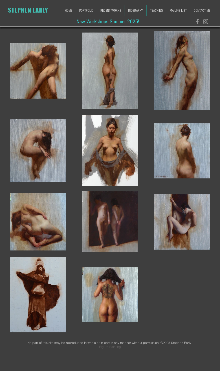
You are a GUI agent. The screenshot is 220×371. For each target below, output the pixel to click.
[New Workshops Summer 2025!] (107, 21)
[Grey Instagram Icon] (205, 21)
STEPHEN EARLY (28, 10)
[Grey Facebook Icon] (197, 21)
